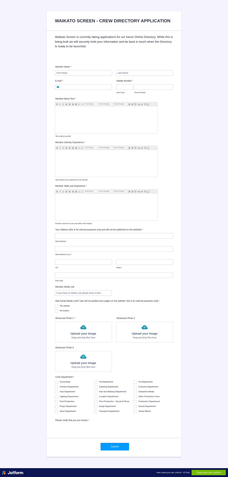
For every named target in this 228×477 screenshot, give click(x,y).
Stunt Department (68, 411)
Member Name (63, 66)
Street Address (60, 241)
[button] (83, 332)
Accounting (65, 382)
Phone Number (140, 92)
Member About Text (65, 98)
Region (118, 267)
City (56, 267)
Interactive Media (146, 391)
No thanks (64, 310)
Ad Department (106, 382)
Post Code (59, 281)
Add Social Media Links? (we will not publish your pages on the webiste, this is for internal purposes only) (107, 301)
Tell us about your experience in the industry (71, 180)
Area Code (120, 92)
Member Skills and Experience (71, 186)
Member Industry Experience (70, 142)
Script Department (107, 406)
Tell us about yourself (63, 136)
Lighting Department (69, 396)
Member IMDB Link (64, 287)
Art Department (145, 382)
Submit (115, 446)
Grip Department (67, 391)
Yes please (65, 306)
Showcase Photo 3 (64, 347)
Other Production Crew (148, 396)
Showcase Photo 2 (126, 318)
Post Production (67, 401)
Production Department (149, 401)
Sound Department (147, 406)
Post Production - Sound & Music (114, 401)
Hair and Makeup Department (112, 391)
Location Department (108, 396)
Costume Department (148, 386)
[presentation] (79, 430)
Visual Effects (144, 411)
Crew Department (64, 377)
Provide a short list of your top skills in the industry (73, 223)
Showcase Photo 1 (65, 318)
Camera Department (69, 386)
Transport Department (109, 411)
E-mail (59, 81)
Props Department (68, 406)
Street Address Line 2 (63, 254)
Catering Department (108, 386)
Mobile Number (125, 81)
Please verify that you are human (72, 420)
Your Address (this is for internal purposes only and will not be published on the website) (99, 229)
